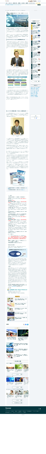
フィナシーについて (7, 411)
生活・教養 (8, 10)
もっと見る (18, 374)
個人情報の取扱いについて (8, 412)
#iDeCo (36, 94)
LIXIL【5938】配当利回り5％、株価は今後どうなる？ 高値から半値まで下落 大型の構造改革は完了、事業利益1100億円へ (36, 42)
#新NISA (34, 88)
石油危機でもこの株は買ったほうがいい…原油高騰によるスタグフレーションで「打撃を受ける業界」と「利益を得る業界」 (36, 26)
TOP (5, 10)
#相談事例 (32, 88)
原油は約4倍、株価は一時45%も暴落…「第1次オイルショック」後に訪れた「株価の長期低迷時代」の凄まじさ (36, 76)
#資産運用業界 (32, 95)
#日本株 (34, 87)
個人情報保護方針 (29, 411)
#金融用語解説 (35, 95)
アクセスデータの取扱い (36, 411)
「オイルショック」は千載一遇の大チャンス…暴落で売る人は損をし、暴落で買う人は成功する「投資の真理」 (36, 48)
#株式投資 (38, 87)
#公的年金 (32, 87)
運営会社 (16, 411)
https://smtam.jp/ (14, 286)
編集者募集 (20, 411)
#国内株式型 (36, 96)
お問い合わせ (24, 411)
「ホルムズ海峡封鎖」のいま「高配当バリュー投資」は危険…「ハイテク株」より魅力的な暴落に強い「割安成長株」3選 (36, 37)
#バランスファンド (33, 96)
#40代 (36, 87)
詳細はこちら (23, 189)
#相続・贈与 (37, 88)
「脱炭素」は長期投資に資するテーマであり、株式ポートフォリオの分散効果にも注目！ (17, 10)
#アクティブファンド (33, 94)
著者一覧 (13, 411)
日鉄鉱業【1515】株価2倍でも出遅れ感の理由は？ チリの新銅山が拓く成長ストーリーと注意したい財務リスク (36, 66)
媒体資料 (25, 412)
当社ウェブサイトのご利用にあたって (17, 412)
